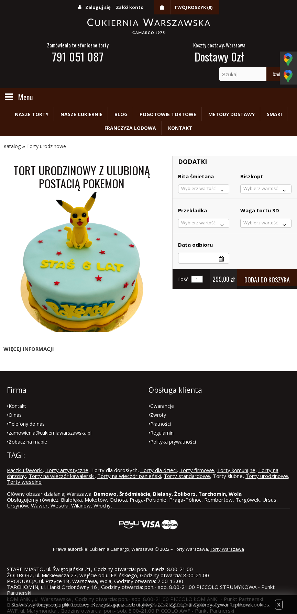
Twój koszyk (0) (193, 7)
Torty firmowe (196, 470)
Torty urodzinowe (46, 146)
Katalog (12, 146)
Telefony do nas (27, 424)
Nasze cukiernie (81, 114)
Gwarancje (162, 406)
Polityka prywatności (173, 441)
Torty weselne (24, 481)
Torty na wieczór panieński (129, 475)
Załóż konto (130, 7)
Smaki (274, 114)
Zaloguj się (98, 7)
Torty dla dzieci (158, 470)
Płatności (160, 424)
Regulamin (162, 432)
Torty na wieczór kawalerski (62, 475)
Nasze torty (31, 114)
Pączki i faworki (25, 470)
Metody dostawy (231, 114)
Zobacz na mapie (28, 441)
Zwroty (158, 415)
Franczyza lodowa (130, 128)
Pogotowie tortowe (168, 114)
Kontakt (180, 128)
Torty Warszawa (227, 549)
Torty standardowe (187, 475)
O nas (15, 415)
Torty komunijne (236, 470)
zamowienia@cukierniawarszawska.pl (50, 432)
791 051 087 (77, 56)
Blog (121, 114)
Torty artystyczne (66, 470)
